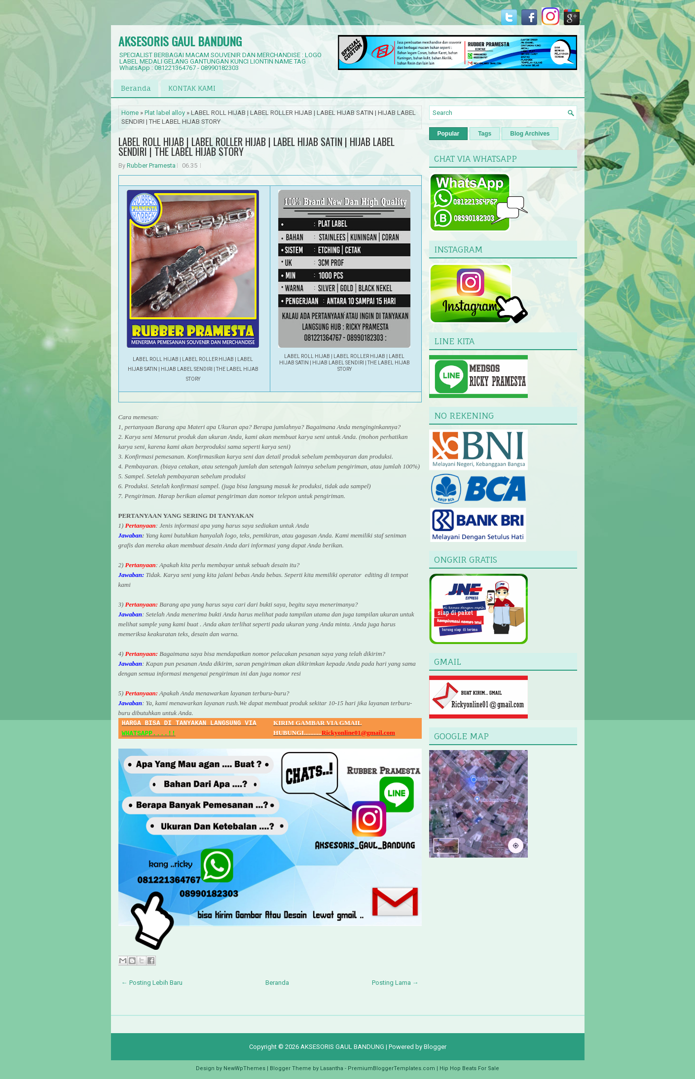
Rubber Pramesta (151, 165)
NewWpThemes (244, 1068)
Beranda (136, 88)
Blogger (435, 1046)
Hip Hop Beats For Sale (469, 1068)
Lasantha (331, 1068)
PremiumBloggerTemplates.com (391, 1068)
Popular (449, 133)
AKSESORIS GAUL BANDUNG (180, 41)
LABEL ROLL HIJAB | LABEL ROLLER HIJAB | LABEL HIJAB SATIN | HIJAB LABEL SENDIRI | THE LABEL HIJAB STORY (256, 146)
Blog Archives (529, 133)
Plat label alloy (165, 112)
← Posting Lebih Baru (152, 982)
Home (130, 112)
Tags (484, 133)
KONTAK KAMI (192, 88)
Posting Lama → (395, 982)
